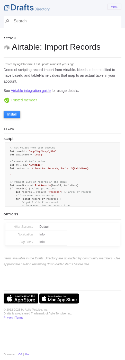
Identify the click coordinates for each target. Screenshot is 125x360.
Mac (27, 354)
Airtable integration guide (31, 91)
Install (12, 114)
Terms (19, 317)
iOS (20, 354)
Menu (114, 7)
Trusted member (20, 100)
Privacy (8, 317)
